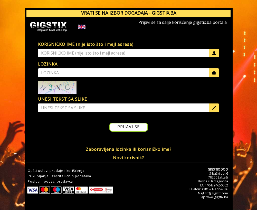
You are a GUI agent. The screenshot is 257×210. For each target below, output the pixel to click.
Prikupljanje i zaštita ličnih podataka (59, 176)
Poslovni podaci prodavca (50, 182)
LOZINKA (48, 64)
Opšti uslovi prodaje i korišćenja (56, 171)
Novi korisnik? (128, 158)
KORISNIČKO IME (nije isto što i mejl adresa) (86, 44)
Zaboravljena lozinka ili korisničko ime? (129, 149)
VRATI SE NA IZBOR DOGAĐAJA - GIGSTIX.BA (128, 13)
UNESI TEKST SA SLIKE (62, 99)
